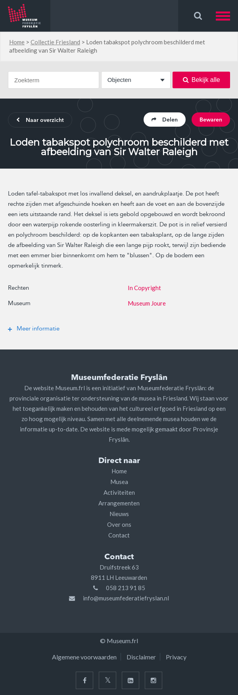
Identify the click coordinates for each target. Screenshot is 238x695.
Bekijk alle (201, 79)
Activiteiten (119, 492)
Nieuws (119, 513)
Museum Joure (147, 303)
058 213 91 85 (125, 587)
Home (17, 42)
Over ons (119, 524)
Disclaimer (141, 657)
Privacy (176, 657)
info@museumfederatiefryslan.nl (126, 598)
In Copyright (144, 287)
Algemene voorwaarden (84, 657)
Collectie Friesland (55, 42)
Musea (119, 481)
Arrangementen (119, 503)
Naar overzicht (40, 120)
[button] (227, 16)
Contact (119, 535)
